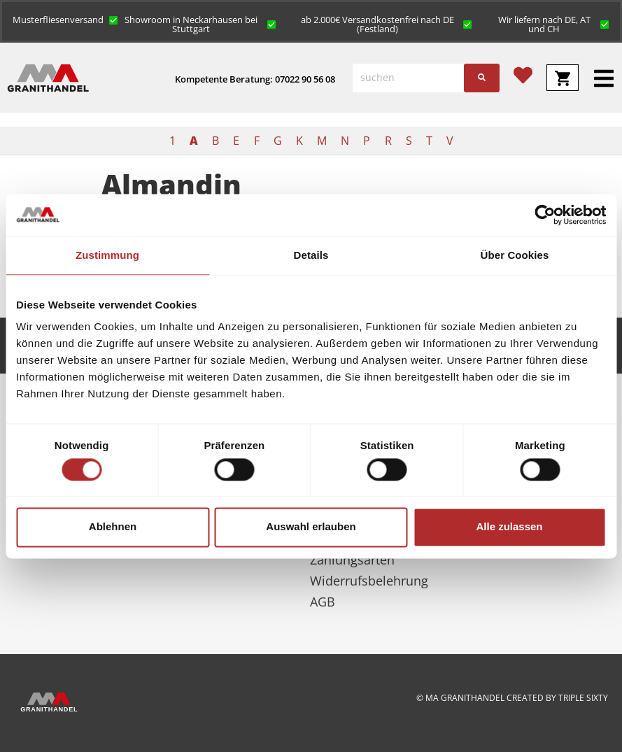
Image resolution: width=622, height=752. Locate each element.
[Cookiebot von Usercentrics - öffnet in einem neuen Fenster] (544, 214)
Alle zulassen (509, 527)
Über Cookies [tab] (515, 255)
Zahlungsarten (352, 559)
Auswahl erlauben (310, 527)
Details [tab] (311, 255)
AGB (322, 601)
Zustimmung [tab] (107, 255)
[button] (65, 19)
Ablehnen (112, 527)
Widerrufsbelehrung (369, 580)
